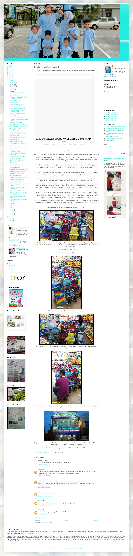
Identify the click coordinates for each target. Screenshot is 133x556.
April (11, 207)
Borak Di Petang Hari (15, 100)
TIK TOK (11, 268)
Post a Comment (40, 517)
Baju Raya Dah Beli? (15, 167)
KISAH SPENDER (20, 248)
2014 (10, 216)
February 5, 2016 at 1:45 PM (45, 505)
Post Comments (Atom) (46, 522)
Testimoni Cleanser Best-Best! (17, 161)
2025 (10, 66)
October (12, 85)
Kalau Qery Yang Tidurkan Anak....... (18, 156)
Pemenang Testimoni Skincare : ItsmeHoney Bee (17, 111)
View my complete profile (110, 76)
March (11, 210)
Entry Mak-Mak (13, 163)
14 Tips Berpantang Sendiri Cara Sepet (115, 128)
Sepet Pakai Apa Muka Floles (17, 179)
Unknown (40, 492)
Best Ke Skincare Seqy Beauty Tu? (18, 137)
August (12, 89)
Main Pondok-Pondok (15, 151)
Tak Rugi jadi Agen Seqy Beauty (17, 129)
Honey (40, 469)
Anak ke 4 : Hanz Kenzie (111, 118)
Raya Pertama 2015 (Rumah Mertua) (19, 126)
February (12, 212)
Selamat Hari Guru (14, 135)
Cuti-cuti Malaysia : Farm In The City (18, 190)
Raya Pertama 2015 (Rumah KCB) (18, 124)
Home (66, 520)
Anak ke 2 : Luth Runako (111, 114)
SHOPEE (11, 267)
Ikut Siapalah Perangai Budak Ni (17, 171)
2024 (10, 68)
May (11, 205)
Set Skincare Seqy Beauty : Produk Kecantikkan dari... (18, 193)
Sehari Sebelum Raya (15, 131)
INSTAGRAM (12, 265)
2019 (10, 70)
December (12, 80)
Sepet (115, 66)
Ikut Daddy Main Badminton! (16, 141)
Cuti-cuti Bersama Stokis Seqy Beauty (19, 169)
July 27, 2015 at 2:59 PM (44, 487)
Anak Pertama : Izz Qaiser (112, 112)
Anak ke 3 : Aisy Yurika (111, 116)
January (12, 214)
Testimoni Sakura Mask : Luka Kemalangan (17, 105)
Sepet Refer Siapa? (14, 139)
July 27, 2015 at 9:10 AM (44, 464)
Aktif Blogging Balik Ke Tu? (15, 240)
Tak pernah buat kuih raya (16, 147)
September (13, 87)
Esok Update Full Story (15, 175)
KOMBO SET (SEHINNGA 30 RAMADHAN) (17, 188)
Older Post (95, 520)
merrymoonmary (69, 548)
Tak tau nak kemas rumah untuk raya (19, 149)
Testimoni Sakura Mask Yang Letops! (19, 177)
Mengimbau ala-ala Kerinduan (17, 182)
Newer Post (37, 520)
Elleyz (39, 501)
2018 (10, 72)
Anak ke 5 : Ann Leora (111, 120)
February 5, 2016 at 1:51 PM (45, 514)
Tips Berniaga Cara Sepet (112, 136)
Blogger (81, 548)
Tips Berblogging (110, 140)
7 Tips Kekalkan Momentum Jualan (114, 138)
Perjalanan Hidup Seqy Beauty (17, 165)
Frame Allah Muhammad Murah (17, 108)
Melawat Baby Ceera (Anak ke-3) (18, 133)
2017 (10, 74)
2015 (10, 78)
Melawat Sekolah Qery (15, 158)
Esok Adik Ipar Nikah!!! (15, 95)
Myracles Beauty (110, 146)
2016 (10, 76)
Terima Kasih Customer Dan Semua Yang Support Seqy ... (18, 98)
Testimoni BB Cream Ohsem (16, 173)
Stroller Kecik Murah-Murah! (16, 117)
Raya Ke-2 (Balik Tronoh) (16, 122)
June (11, 203)
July (11, 91)
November (12, 82)
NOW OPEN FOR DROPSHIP (17, 93)
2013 (10, 218)
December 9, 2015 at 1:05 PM (45, 496)
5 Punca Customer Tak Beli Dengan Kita (115, 126)
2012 (10, 221)
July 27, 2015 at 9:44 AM (44, 475)
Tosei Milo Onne (14, 102)
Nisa (39, 480)
